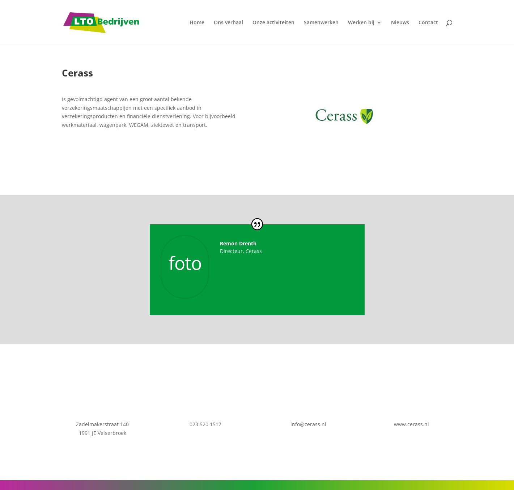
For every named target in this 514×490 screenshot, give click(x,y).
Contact (428, 23)
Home (197, 23)
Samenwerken (321, 23)
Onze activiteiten (273, 23)
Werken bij (361, 23)
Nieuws (400, 23)
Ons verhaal (228, 23)
